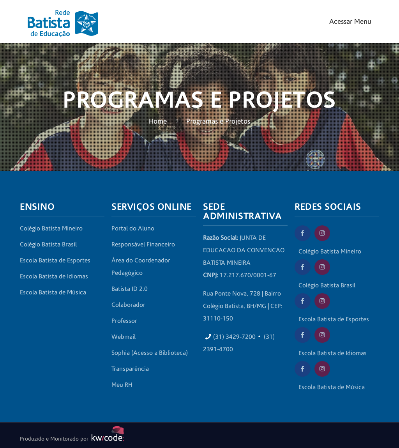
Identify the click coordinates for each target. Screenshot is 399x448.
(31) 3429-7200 (234, 336)
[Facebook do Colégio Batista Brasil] (302, 267)
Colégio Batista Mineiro (51, 228)
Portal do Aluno (132, 228)
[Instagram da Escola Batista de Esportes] (322, 301)
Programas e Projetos (218, 121)
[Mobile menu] (349, 21)
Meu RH (121, 384)
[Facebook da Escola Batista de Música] (302, 369)
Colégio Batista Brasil (48, 244)
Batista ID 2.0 (129, 288)
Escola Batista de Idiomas (54, 276)
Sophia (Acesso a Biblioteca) (149, 352)
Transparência (130, 368)
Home (158, 121)
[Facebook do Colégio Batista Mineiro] (302, 233)
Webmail (123, 336)
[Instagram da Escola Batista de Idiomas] (322, 335)
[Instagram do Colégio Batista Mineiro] (322, 233)
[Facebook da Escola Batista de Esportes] (302, 301)
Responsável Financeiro (143, 244)
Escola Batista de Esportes (55, 260)
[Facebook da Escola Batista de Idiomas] (302, 335)
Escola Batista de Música (53, 292)
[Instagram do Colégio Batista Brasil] (322, 267)
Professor (124, 320)
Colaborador (128, 304)
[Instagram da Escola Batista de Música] (322, 369)
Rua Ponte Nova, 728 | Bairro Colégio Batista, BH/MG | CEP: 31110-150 (242, 306)
